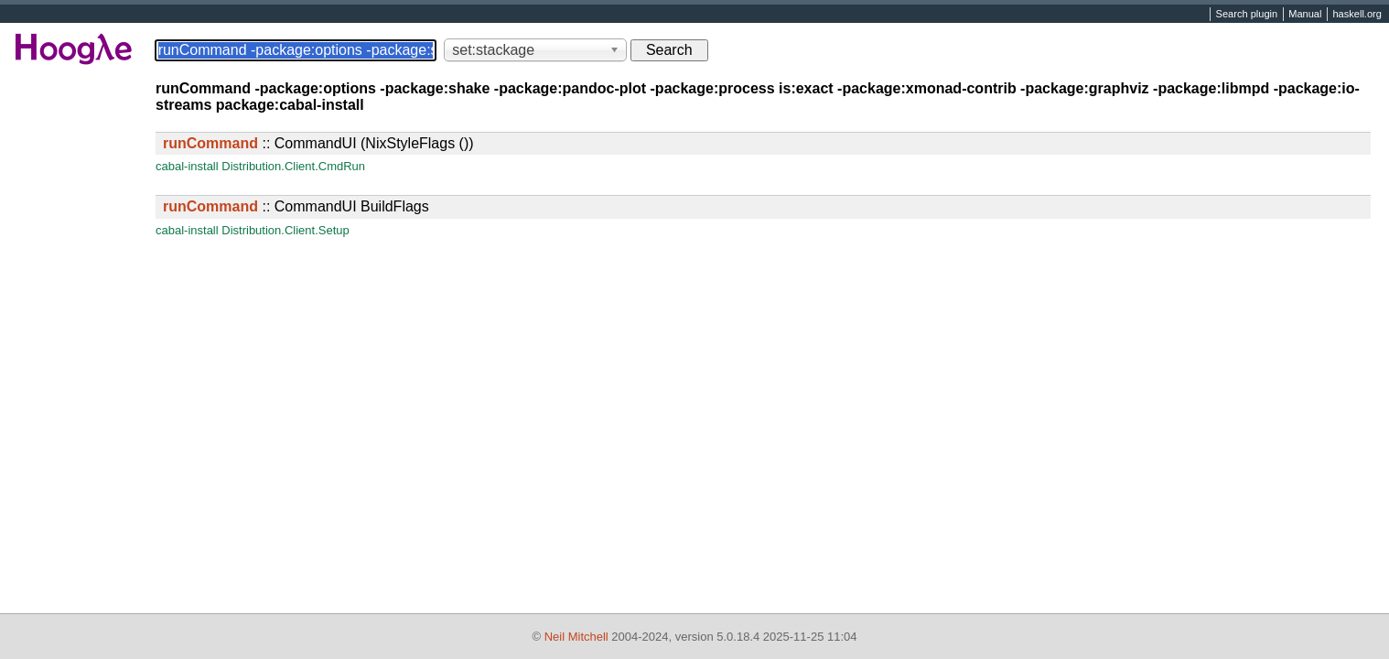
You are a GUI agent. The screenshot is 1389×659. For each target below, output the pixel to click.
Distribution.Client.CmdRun (293, 166)
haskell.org (1356, 14)
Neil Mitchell (576, 636)
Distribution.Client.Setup (285, 230)
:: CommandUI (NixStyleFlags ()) (318, 143)
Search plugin (1247, 14)
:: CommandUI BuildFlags (296, 206)
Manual (1304, 14)
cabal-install (187, 166)
